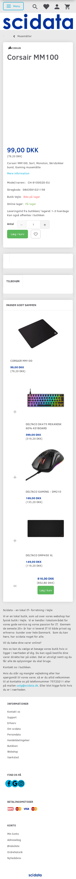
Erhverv (11, 723)
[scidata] (38, 21)
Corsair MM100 (21, 361)
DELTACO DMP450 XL (39, 555)
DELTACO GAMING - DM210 (43, 491)
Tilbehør (13, 281)
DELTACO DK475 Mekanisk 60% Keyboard (44, 426)
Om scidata (14, 728)
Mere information (18, 173)
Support (12, 717)
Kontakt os (13, 711)
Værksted (13, 757)
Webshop (12, 751)
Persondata (14, 734)
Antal (10, 224)
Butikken (12, 745)
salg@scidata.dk (27, 685)
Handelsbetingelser (18, 740)
